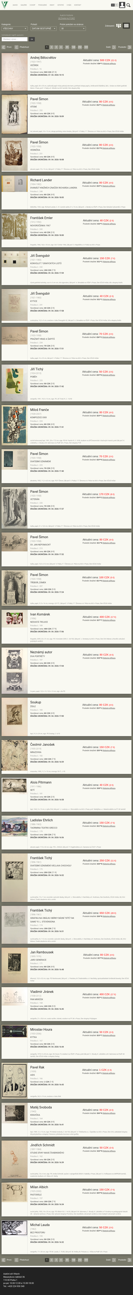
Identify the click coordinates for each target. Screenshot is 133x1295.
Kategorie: (6, 24)
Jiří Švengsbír (40, 256)
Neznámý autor (41, 652)
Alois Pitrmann (40, 782)
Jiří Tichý (36, 369)
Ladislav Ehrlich (41, 820)
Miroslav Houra (41, 1029)
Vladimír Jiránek (42, 992)
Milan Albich (39, 1187)
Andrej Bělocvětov (43, 58)
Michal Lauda (40, 1225)
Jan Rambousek (42, 952)
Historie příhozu (109, 64)
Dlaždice (118, 26)
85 (67, 47)
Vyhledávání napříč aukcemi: (13, 35)
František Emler (41, 218)
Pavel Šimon (39, 99)
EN (116, 5)
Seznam (126, 25)
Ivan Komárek (40, 614)
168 (73, 47)
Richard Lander (41, 180)
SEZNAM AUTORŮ (66, 18)
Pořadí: (34, 24)
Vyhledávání (128, 5)
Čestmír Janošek (42, 744)
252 (80, 47)
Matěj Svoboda (41, 1107)
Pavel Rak (37, 1067)
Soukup (35, 702)
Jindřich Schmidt (42, 1145)
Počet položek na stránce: (72, 24)
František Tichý (41, 858)
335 (86, 47)
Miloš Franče (39, 410)
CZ (113, 5)
